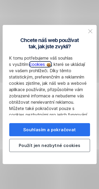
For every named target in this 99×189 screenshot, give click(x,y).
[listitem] (90, 31)
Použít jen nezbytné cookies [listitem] (50, 145)
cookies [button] (40, 64)
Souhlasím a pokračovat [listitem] (49, 129)
